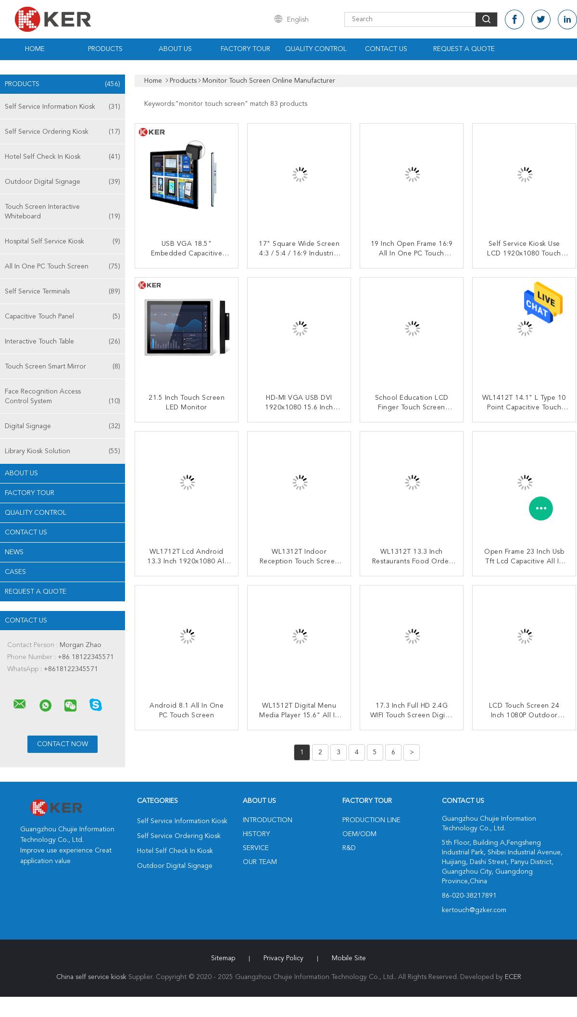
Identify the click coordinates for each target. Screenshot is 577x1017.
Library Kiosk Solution (62, 451)
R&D (349, 848)
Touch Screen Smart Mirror (62, 366)
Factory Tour (245, 49)
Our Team (260, 862)
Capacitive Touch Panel (62, 316)
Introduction (267, 820)
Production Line (371, 820)
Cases (15, 572)
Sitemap (223, 958)
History (256, 834)
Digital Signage (62, 426)
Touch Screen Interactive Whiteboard (62, 212)
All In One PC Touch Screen (62, 266)
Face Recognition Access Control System (62, 397)
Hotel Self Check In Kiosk (62, 157)
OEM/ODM (359, 834)
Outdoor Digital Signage (62, 182)
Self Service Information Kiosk (62, 107)
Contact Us (386, 49)
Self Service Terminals (62, 291)
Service (256, 848)
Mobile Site (349, 958)
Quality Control (316, 49)
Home (35, 49)
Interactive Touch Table (62, 341)
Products (105, 49)
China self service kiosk (91, 977)
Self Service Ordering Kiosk (62, 132)
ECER (513, 977)
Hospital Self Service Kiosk (62, 241)
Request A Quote (464, 49)
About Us (175, 49)
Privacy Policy (283, 958)
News (14, 552)
